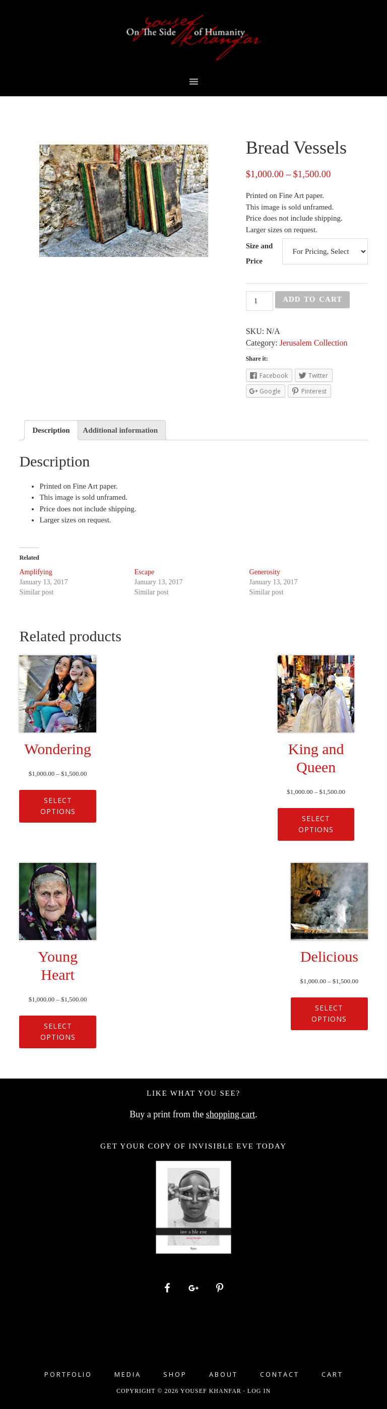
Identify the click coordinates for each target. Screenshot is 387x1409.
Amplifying (35, 572)
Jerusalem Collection (314, 343)
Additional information (120, 430)
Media (127, 1374)
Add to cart (312, 299)
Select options (58, 806)
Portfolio (68, 1374)
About (223, 1374)
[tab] (51, 430)
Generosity (264, 572)
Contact (279, 1374)
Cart (332, 1374)
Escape (144, 572)
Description (51, 430)
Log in (259, 1390)
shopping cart (230, 1114)
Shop (175, 1374)
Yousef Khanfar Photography (193, 38)
